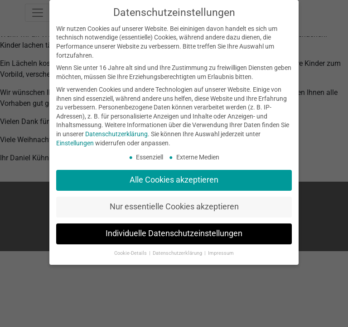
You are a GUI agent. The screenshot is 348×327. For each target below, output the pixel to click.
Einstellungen (75, 143)
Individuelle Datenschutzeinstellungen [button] (174, 233)
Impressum (221, 253)
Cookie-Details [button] (131, 253)
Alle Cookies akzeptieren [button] (174, 179)
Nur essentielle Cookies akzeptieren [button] (174, 206)
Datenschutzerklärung (116, 134)
